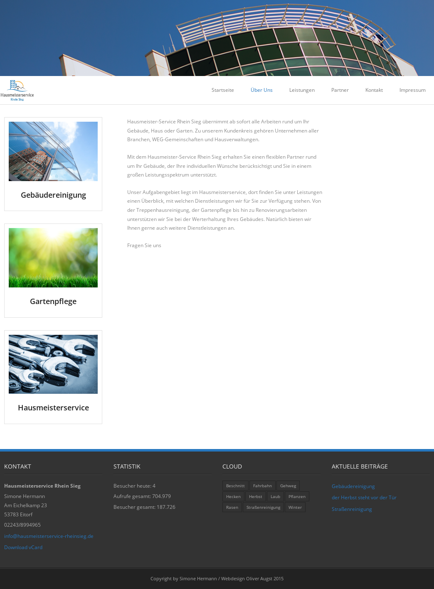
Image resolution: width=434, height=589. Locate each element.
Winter (295, 507)
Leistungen (302, 89)
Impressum (412, 89)
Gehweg (288, 485)
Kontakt (374, 89)
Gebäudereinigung (353, 486)
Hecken (233, 496)
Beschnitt (235, 485)
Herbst (255, 496)
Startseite (223, 89)
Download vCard (23, 547)
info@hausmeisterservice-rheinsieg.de (49, 536)
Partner (340, 89)
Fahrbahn (262, 485)
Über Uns (262, 89)
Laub (275, 496)
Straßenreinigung (263, 507)
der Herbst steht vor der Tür (364, 497)
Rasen (232, 507)
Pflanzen (297, 496)
